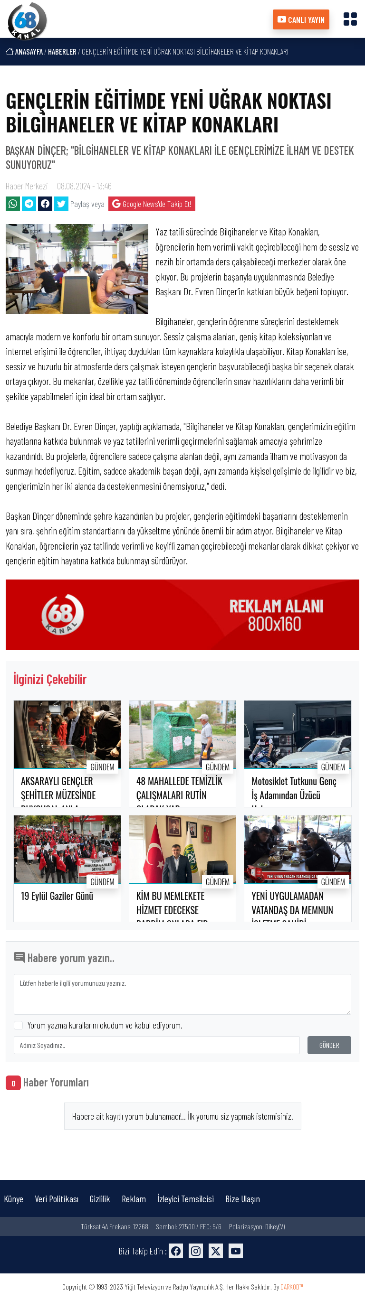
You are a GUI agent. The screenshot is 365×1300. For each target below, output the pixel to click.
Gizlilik (100, 1198)
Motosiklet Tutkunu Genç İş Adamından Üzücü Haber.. (293, 795)
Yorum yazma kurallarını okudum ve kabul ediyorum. (105, 1024)
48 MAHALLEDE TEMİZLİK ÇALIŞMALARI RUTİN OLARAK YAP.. (179, 795)
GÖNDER (329, 1044)
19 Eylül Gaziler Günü (57, 895)
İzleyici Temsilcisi (185, 1198)
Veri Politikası (56, 1198)
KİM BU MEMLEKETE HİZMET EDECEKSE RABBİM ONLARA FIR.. (174, 909)
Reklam (134, 1198)
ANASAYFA (24, 51)
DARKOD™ (291, 1286)
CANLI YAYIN (301, 19)
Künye (13, 1198)
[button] (350, 18)
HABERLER (62, 51)
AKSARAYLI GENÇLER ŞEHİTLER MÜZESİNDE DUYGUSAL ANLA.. (58, 795)
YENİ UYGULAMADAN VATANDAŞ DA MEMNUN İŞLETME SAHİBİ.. (292, 909)
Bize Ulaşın (242, 1198)
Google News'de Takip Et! (152, 203)
